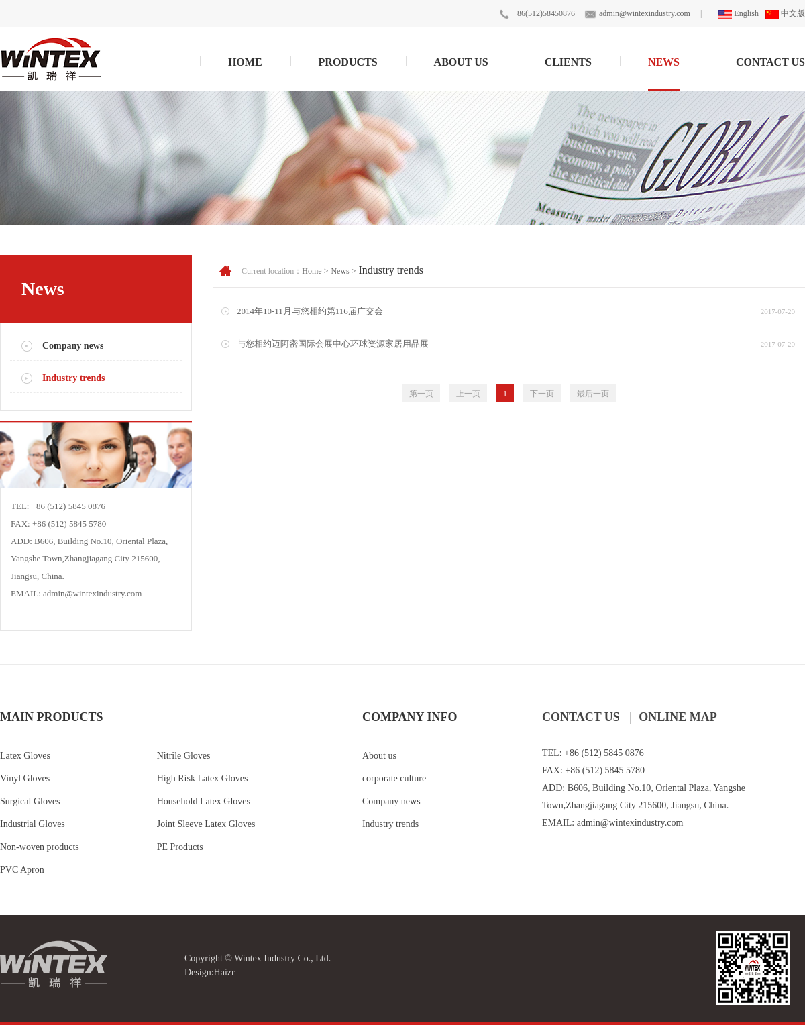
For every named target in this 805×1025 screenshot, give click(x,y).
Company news (72, 346)
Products (348, 62)
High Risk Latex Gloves (202, 778)
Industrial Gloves (32, 824)
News (664, 62)
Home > (315, 271)
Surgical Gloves (30, 801)
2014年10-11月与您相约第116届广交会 (310, 311)
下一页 (542, 393)
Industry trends (73, 378)
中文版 (785, 13)
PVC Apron (22, 870)
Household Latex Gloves (203, 801)
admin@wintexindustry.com (644, 13)
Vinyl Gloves (25, 778)
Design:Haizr (209, 972)
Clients (568, 62)
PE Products (180, 847)
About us (379, 756)
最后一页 (593, 393)
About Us (461, 62)
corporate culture (394, 778)
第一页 (421, 393)
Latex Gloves (25, 756)
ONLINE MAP (678, 717)
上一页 (468, 393)
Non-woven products (39, 847)
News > (343, 271)
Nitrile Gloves (184, 756)
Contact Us (770, 62)
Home (245, 62)
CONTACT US (581, 717)
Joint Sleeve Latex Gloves (206, 824)
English (738, 13)
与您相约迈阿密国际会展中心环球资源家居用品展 (333, 344)
